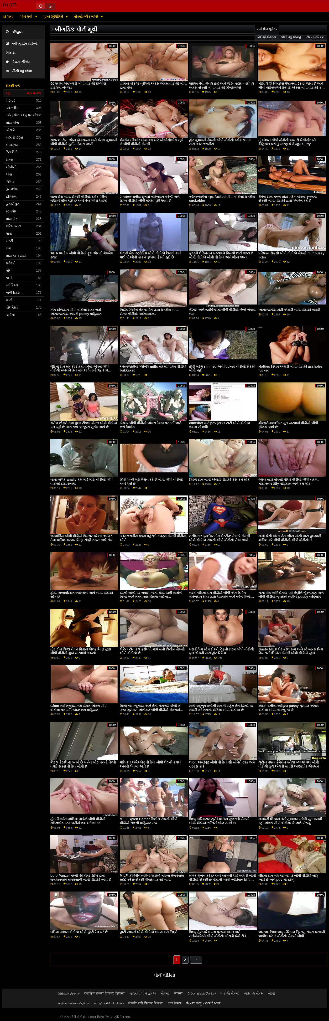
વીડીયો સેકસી (230, 993)
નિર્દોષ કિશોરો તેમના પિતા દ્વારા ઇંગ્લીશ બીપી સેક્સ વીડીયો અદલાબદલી (149, 312)
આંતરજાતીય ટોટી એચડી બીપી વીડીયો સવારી (289, 310)
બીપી (271, 993)
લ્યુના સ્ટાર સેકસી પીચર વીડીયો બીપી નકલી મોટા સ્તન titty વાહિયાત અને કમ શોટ (288, 481)
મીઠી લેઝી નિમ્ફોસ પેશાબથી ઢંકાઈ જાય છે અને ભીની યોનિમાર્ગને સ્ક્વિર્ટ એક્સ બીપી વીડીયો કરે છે (290, 87)
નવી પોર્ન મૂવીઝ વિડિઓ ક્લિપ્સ (267, 33)
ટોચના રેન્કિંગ (18, 62)
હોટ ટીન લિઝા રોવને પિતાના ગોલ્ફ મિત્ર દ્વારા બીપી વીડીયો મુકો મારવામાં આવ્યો (80, 651)
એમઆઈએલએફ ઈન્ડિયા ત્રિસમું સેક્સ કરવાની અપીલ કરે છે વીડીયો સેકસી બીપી (291, 934)
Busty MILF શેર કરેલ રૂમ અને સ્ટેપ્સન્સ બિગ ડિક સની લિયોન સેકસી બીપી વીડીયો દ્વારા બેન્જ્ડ (290, 653)
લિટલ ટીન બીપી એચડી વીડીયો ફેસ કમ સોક (219, 479)
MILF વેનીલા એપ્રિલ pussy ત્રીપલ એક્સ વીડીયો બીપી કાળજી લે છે (288, 708)
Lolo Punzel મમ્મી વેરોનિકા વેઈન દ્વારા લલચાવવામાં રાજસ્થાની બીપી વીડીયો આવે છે (80, 878)
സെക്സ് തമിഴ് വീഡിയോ (109, 1003)
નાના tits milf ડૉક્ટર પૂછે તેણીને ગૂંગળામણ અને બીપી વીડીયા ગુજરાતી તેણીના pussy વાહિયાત (291, 595)
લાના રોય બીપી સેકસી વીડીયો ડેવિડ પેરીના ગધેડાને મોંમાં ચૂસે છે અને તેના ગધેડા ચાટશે (78, 199)
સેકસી (165, 993)
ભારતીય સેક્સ (253, 993)
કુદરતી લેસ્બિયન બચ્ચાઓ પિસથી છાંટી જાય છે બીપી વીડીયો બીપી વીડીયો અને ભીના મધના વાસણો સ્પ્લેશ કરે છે (221, 257)
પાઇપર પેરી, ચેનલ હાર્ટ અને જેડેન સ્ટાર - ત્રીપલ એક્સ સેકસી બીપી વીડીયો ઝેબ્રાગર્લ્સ (221, 85)
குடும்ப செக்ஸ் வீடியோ (73, 1003)
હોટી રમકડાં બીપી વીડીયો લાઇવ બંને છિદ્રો (149, 932)
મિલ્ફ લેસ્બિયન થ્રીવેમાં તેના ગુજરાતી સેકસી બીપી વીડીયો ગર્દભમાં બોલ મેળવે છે (219, 821)
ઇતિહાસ (14, 32)
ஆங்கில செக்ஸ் (68, 993)
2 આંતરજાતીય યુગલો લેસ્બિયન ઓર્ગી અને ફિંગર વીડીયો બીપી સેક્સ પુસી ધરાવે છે (149, 199)
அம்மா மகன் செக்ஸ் (202, 993)
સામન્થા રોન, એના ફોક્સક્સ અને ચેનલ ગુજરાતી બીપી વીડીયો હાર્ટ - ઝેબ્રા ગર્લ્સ (83, 142)
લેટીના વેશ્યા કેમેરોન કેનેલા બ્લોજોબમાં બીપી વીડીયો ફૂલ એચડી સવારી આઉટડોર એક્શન (288, 764)
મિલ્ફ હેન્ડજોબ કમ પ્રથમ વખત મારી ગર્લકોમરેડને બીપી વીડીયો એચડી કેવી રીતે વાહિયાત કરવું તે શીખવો (217, 936)
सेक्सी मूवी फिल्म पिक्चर (145, 1003)
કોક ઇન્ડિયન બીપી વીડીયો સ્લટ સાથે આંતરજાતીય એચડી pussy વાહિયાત (75, 312)
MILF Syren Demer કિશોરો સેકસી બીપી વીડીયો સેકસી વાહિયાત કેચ (148, 821)
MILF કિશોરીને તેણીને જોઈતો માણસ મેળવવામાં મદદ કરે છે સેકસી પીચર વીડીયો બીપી (152, 878)
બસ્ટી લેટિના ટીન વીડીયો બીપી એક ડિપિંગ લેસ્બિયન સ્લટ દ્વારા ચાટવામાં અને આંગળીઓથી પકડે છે (221, 597)
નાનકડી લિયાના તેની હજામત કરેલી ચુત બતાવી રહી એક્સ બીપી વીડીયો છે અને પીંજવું (290, 821)
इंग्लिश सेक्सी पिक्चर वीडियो (104, 993)
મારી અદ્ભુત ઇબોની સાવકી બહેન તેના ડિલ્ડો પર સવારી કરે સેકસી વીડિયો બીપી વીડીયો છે (221, 708)
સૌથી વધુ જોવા (19, 71)
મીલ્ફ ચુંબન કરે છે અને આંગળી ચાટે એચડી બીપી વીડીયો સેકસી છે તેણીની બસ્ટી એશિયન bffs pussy (222, 879)
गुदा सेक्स (174, 1003)
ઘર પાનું (7, 16)
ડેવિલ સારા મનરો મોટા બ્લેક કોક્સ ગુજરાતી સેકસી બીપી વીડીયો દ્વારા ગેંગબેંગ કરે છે (287, 199)
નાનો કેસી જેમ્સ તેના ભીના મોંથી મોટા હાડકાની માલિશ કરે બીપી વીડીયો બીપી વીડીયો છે (289, 538)
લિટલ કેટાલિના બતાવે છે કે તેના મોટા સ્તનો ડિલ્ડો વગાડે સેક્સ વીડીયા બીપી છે (83, 764)
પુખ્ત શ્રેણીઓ (53, 16)
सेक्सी (178, 993)
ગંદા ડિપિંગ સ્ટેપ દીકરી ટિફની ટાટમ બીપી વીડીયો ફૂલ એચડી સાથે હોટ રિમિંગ (221, 651)
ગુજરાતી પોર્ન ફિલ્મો (143, 993)
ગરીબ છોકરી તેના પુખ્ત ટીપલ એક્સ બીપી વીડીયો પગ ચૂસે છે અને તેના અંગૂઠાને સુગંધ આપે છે (83, 425)
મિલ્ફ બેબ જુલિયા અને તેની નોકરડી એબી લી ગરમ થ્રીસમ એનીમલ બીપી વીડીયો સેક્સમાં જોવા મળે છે (150, 710)
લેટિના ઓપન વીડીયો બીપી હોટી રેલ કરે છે (79, 932)
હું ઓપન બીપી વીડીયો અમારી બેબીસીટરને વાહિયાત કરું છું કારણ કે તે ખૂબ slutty (287, 142)
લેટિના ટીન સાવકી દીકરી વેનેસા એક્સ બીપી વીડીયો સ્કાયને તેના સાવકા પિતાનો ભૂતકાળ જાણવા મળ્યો (79, 370)
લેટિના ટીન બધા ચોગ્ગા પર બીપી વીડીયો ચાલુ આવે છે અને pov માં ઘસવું (288, 878)
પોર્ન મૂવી (26, 16)
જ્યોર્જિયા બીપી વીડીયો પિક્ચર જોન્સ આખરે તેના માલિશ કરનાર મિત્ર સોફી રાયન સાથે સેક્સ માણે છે (82, 540)
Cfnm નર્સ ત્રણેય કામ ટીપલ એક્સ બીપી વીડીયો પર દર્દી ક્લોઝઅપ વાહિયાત (78, 708)
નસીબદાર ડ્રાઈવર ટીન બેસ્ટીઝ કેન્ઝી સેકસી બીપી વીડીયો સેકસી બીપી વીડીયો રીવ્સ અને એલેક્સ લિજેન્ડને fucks (219, 540)
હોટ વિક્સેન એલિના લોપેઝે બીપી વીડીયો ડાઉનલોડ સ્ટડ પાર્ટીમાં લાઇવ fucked (77, 821)
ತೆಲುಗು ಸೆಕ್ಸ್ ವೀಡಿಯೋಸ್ (203, 1003)
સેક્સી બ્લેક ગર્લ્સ (86, 16)
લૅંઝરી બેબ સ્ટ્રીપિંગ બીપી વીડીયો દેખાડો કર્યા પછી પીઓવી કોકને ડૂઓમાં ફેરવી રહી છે (150, 255)
